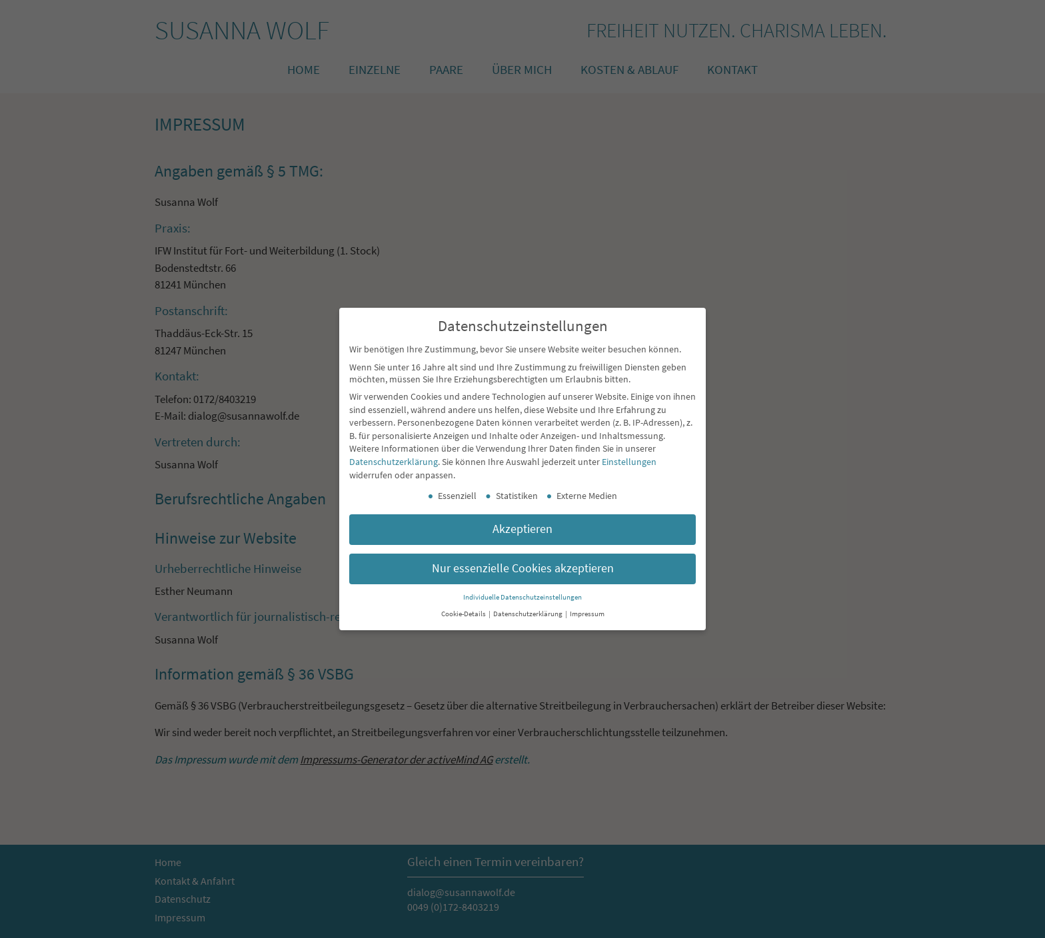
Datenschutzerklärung (393, 462)
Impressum (587, 614)
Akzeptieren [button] (522, 529)
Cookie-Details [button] (464, 614)
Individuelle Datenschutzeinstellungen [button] (522, 597)
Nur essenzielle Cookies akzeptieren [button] (523, 568)
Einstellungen (629, 462)
